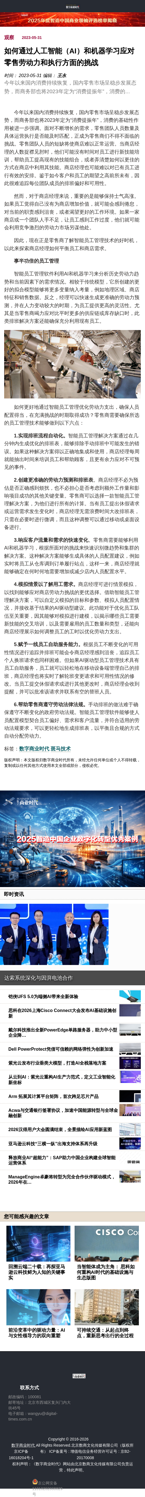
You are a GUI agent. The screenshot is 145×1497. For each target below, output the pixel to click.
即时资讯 (14, 894)
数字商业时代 (34, 749)
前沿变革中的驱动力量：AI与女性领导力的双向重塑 (36, 1333)
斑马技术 (61, 749)
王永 (61, 75)
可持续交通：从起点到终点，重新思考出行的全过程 (105, 1333)
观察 (9, 37)
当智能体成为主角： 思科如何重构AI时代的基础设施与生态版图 (106, 1272)
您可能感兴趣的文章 (26, 1216)
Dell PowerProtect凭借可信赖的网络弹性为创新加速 (60, 1049)
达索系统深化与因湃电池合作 (38, 978)
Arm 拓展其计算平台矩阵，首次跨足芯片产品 (53, 1096)
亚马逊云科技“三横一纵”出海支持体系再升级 (52, 1143)
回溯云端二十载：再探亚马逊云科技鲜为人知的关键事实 (36, 1272)
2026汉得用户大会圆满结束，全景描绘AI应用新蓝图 (60, 1129)
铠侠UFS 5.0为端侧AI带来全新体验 (43, 996)
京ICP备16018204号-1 (21, 1454)
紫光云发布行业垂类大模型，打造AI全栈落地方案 (57, 1063)
